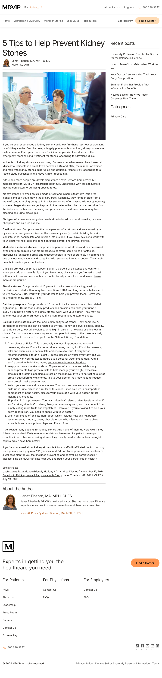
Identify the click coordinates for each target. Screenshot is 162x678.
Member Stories (53, 20)
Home (6, 20)
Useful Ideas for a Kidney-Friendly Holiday (28, 471)
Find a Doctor (147, 20)
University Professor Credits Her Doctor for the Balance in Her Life (134, 56)
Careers (7, 620)
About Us (8, 597)
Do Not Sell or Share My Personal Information (122, 663)
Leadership (9, 604)
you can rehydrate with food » (66, 362)
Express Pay (125, 20)
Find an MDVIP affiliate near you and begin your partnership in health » (55, 458)
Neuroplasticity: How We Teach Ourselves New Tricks (129, 96)
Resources (90, 20)
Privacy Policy (84, 663)
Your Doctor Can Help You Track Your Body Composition (133, 76)
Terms (155, 663)
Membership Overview (26, 20)
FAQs (6, 589)
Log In (128, 7)
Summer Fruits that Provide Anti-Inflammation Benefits (130, 86)
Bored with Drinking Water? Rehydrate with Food (31, 475)
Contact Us (9, 627)
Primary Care (118, 116)
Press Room (10, 612)
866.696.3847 (151, 7)
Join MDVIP (73, 20)
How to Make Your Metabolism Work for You (135, 66)
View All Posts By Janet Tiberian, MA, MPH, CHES (52, 513)
